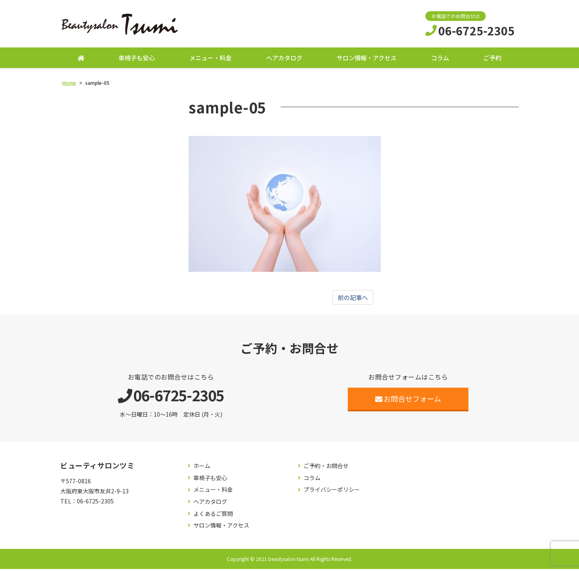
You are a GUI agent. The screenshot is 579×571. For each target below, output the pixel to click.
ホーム (201, 468)
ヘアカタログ (284, 59)
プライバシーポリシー (332, 492)
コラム (440, 59)
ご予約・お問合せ (326, 468)
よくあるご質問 (213, 516)
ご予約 (492, 59)
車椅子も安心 (137, 59)
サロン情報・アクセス (366, 59)
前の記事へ (353, 299)
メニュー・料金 (210, 59)
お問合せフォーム (408, 401)
